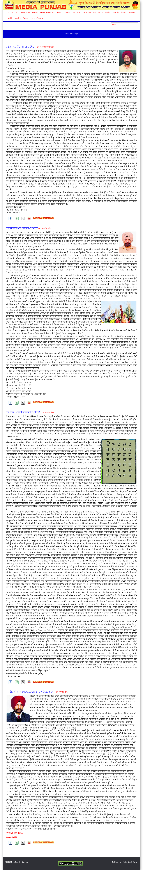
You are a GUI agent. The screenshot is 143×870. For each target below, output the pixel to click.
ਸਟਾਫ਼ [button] (94, 12)
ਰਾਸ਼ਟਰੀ (42, 12)
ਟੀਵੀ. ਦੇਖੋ (25, 18)
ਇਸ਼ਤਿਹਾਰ (124, 12)
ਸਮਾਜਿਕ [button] (108, 12)
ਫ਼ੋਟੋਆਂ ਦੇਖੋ (116, 12)
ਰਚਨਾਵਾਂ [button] (101, 12)
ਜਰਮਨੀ (28, 12)
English (80, 12)
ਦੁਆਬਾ (48, 12)
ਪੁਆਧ (73, 12)
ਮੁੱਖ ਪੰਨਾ (11, 12)
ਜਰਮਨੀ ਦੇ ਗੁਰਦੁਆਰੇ (37, 18)
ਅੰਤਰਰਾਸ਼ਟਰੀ (20, 12)
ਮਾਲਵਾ (59, 12)
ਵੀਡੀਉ (10, 18)
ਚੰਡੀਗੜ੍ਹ (35, 12)
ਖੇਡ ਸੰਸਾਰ (66, 12)
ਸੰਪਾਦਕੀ (88, 12)
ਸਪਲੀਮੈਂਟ (132, 12)
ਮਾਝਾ (53, 12)
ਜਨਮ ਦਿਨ (18, 18)
